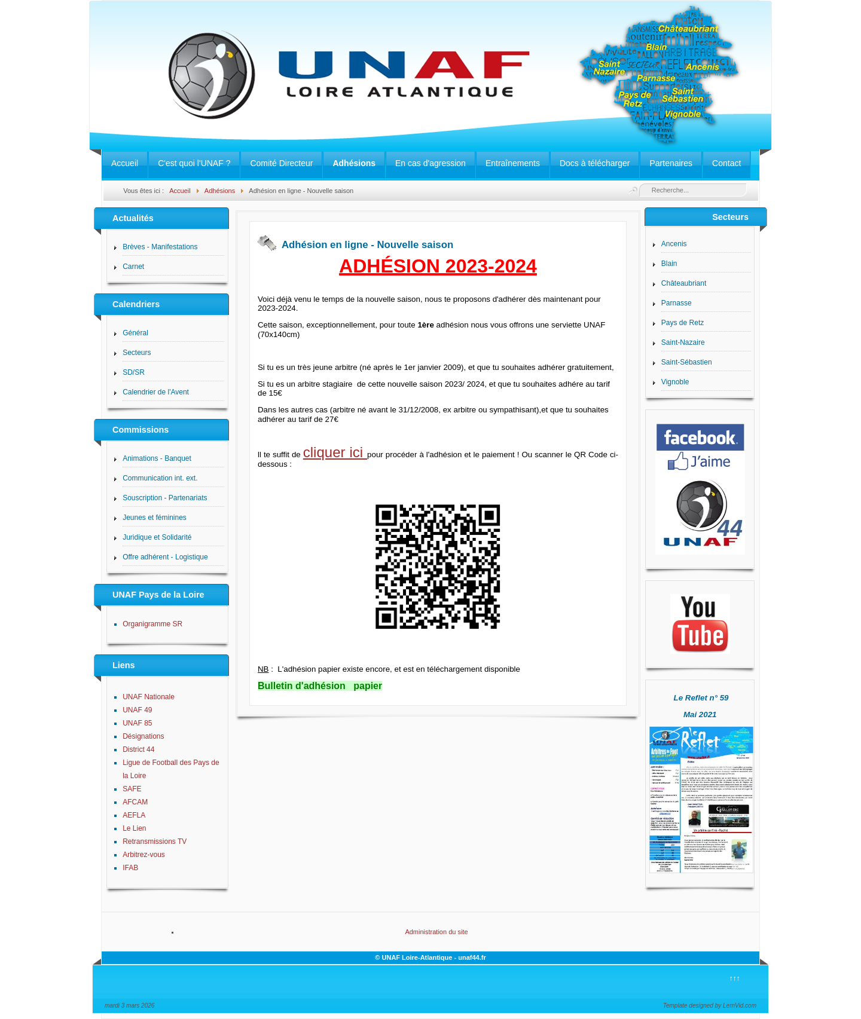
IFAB (130, 868)
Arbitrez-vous (144, 854)
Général (135, 333)
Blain (669, 263)
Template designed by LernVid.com (709, 1005)
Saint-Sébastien (686, 362)
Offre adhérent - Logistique (165, 557)
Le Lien (134, 828)
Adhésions (353, 163)
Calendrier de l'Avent (156, 392)
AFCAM (135, 802)
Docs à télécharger (595, 163)
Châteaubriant (683, 283)
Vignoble (675, 382)
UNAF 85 (137, 723)
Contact (726, 163)
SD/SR (134, 372)
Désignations (143, 736)
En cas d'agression (430, 163)
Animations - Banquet (157, 458)
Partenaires (670, 163)
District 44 (138, 749)
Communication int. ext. (160, 478)
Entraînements (513, 163)
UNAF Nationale (149, 697)
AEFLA (134, 815)
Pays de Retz (682, 323)
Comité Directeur (281, 163)
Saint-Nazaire (683, 342)
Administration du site (436, 931)
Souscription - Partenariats (165, 498)
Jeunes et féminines (155, 517)
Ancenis (674, 244)
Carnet (133, 266)
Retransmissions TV (155, 841)
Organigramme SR (152, 624)
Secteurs (137, 352)
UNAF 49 (137, 710)
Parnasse (676, 303)
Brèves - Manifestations (160, 247)
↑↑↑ (734, 978)
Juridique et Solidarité (157, 537)
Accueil (124, 163)
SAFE (132, 789)
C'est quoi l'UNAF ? (194, 163)
